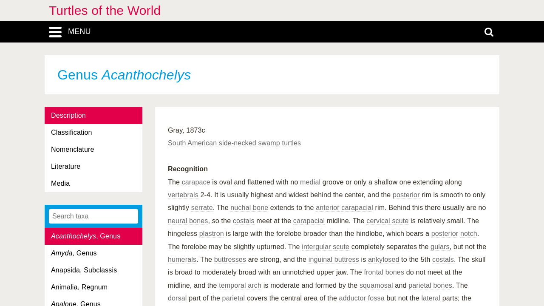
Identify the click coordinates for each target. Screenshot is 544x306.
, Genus (85, 236)
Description (68, 115)
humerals (182, 259)
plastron (211, 233)
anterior (328, 207)
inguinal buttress (334, 259)
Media (60, 183)
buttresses (230, 259)
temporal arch (240, 285)
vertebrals (183, 194)
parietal (233, 298)
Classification (71, 132)
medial (310, 182)
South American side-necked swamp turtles (234, 143)
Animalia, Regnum (79, 287)
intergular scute (325, 246)
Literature (65, 166)
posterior (406, 194)
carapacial (357, 207)
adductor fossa (362, 298)
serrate (202, 207)
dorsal (177, 298)
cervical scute (387, 220)
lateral (430, 298)
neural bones (188, 220)
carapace (196, 182)
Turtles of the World (105, 10)
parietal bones (430, 285)
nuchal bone (249, 207)
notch (468, 233)
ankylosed (384, 259)
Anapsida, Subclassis (84, 270)
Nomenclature (72, 149)
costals (244, 220)
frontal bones (384, 272)
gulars (440, 246)
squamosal (376, 285)
